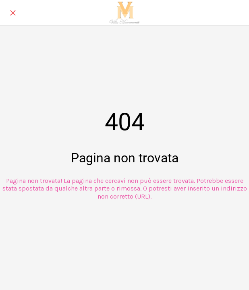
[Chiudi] (13, 13)
